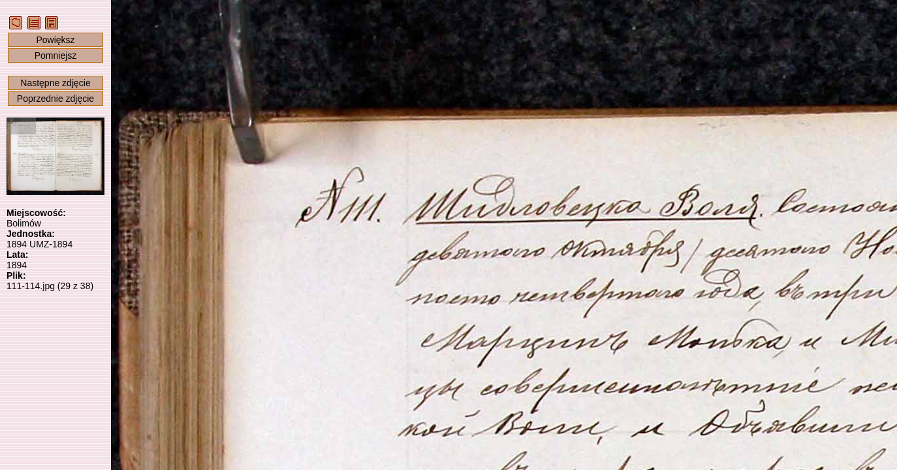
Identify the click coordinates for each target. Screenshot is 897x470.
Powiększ (55, 40)
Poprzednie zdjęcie (55, 98)
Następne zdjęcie (55, 83)
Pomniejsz (56, 55)
